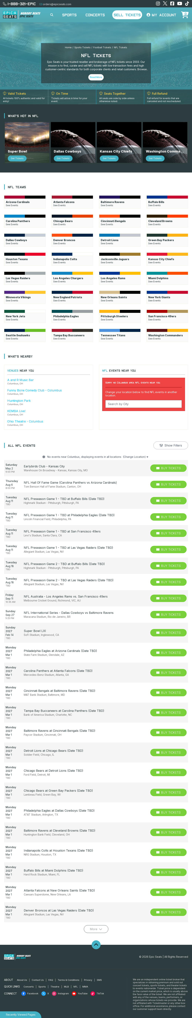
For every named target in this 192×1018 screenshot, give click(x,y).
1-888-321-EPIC (19, 3)
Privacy (88, 975)
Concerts (95, 15)
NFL (75, 982)
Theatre (54, 982)
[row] (96, 464)
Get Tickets (17, 153)
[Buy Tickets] (168, 464)
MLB (66, 982)
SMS (99, 975)
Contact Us (38, 975)
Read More (96, 77)
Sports (69, 15)
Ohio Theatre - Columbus (25, 416)
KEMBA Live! (16, 405)
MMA (85, 982)
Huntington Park (19, 395)
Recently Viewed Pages (20, 1014)
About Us (22, 975)
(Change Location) (140, 452)
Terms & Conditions (68, 975)
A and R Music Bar (20, 374)
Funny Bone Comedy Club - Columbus (34, 385)
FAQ (50, 975)
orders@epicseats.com (55, 4)
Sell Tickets (127, 15)
